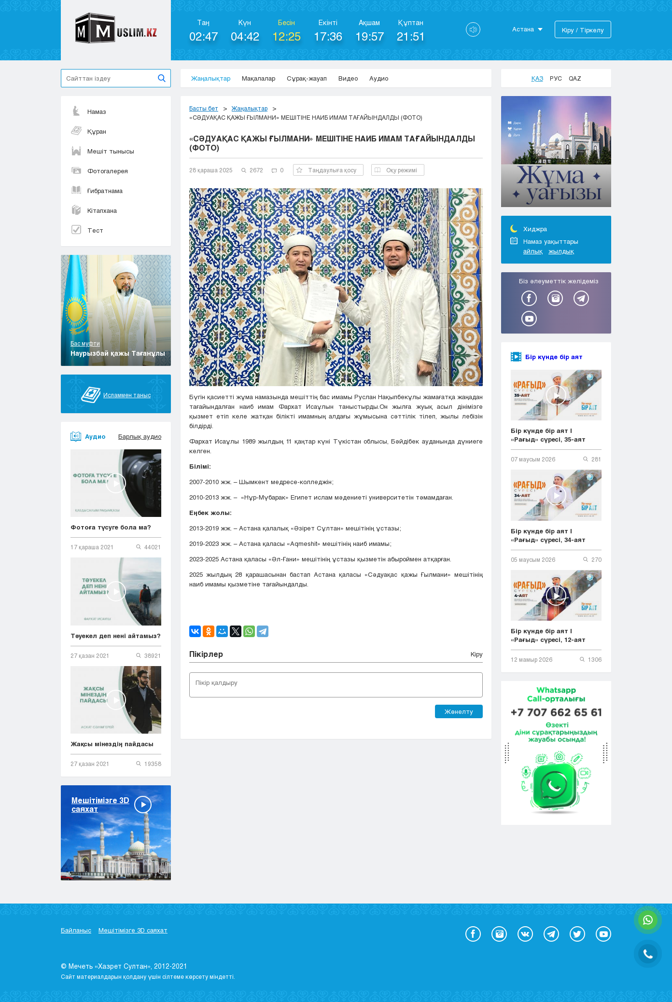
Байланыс (76, 930)
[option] (556, 153)
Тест (86, 230)
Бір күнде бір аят (554, 357)
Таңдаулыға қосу (326, 170)
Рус (556, 78)
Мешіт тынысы (102, 151)
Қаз (537, 78)
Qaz (575, 78)
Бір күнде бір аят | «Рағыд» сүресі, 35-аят (548, 435)
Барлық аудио (139, 436)
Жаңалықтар (210, 78)
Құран (88, 131)
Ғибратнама (96, 190)
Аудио (378, 78)
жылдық (561, 251)
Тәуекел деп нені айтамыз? (115, 636)
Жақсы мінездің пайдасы (112, 744)
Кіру (477, 654)
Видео (348, 78)
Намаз (88, 111)
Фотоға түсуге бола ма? (110, 527)
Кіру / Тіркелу (583, 30)
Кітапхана (93, 210)
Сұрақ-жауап (307, 78)
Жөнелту (459, 711)
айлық (533, 251)
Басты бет (203, 108)
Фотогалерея (99, 171)
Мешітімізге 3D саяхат (133, 930)
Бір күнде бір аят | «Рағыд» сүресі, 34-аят (548, 535)
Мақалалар (258, 78)
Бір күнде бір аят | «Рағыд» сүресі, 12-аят (548, 635)
